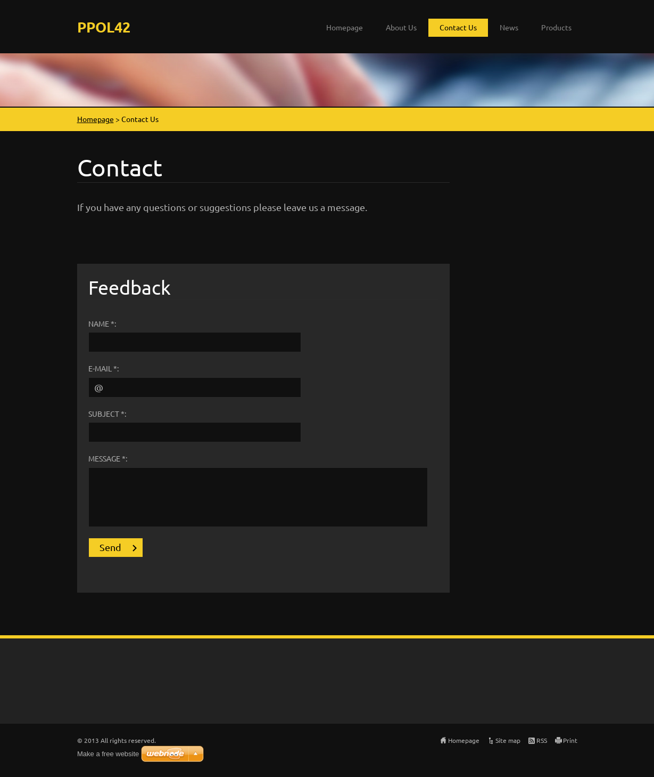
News (509, 27)
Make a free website (108, 754)
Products (556, 27)
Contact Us (458, 27)
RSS (541, 740)
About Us (401, 27)
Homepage (344, 27)
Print (570, 740)
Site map (507, 740)
